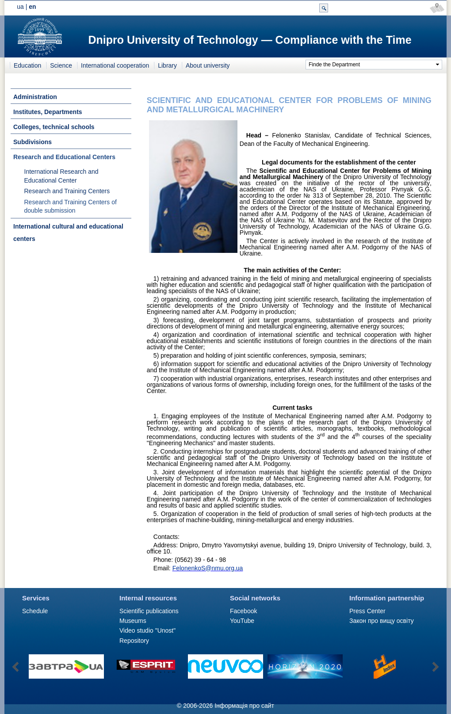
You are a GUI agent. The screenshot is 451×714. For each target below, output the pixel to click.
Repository (134, 640)
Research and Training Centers (67, 191)
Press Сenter (367, 611)
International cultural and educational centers (68, 232)
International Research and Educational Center (61, 176)
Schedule (35, 611)
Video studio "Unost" (147, 630)
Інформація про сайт (244, 705)
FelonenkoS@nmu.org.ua (207, 568)
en (32, 6)
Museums (132, 620)
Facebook (243, 611)
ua (20, 6)
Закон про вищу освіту (381, 620)
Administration (35, 96)
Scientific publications (149, 611)
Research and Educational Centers (64, 156)
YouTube (242, 620)
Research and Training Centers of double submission (70, 206)
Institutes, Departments (47, 111)
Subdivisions (32, 141)
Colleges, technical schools (54, 126)
